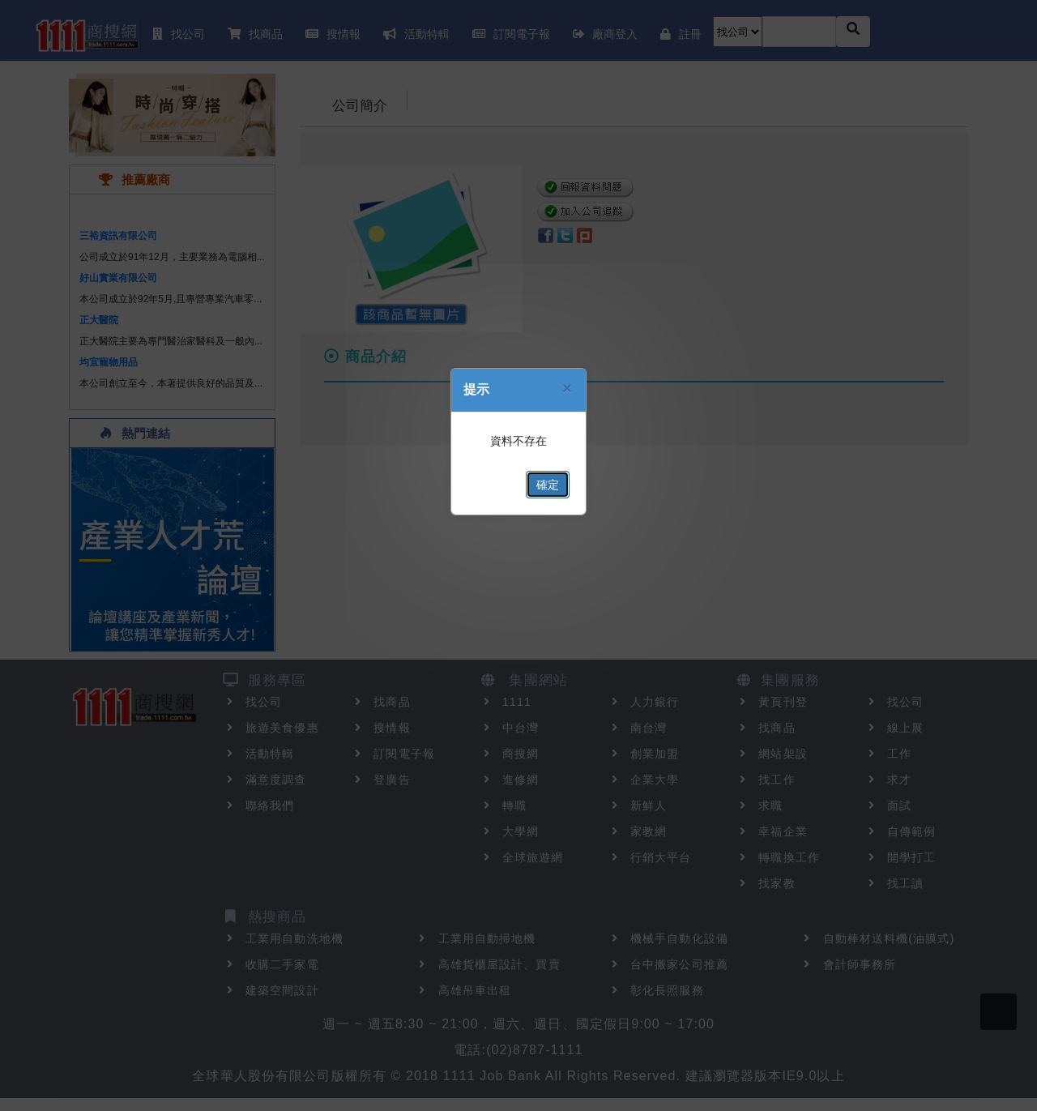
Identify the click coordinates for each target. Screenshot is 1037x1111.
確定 (547, 484)
